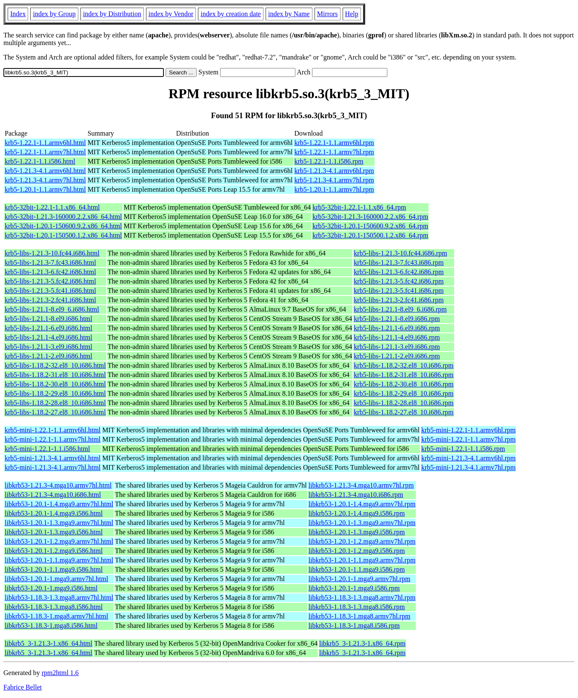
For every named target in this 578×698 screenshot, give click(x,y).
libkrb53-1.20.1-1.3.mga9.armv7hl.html (59, 522)
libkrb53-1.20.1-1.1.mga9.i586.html (54, 569)
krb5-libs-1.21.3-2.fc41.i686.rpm (399, 300)
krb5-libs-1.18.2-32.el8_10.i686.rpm (403, 365)
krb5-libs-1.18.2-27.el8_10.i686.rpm (403, 412)
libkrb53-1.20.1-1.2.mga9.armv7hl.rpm (362, 541)
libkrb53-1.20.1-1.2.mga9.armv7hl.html (59, 541)
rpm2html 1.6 (60, 672)
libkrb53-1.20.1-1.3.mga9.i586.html (54, 532)
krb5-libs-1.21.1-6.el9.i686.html (48, 328)
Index (18, 13)
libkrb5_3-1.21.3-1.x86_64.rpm (362, 643)
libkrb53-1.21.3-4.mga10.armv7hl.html (58, 485)
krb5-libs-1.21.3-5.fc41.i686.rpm (399, 290)
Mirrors (327, 13)
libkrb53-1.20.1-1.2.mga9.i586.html (54, 550)
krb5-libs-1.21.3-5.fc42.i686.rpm (399, 281)
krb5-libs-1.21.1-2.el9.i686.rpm (397, 356)
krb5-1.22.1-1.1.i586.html (40, 161)
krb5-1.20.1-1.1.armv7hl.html (45, 189)
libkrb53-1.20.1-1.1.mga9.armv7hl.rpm (362, 560)
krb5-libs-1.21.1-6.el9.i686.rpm (397, 328)
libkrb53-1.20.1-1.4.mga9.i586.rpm (357, 513)
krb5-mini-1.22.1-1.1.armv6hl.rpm (468, 430)
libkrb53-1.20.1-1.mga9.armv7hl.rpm (360, 578)
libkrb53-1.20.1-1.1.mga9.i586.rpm (357, 569)
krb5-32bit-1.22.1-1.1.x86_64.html (52, 207)
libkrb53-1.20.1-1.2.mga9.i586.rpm (357, 550)
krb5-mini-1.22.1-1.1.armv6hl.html (52, 430)
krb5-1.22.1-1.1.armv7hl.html (45, 152)
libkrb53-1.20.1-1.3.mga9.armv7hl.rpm (362, 522)
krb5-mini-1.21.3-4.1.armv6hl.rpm (468, 458)
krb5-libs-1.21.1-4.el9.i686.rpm (397, 337)
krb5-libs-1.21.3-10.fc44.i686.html (52, 253)
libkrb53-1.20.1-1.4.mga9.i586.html (54, 513)
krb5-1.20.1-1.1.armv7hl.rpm (334, 189)
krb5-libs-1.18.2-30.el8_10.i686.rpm (403, 384)
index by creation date (230, 13)
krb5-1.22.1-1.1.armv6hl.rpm (334, 142)
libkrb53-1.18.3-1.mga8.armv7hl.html (56, 616)
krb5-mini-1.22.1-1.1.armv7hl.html (52, 439)
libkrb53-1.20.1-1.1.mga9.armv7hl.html (59, 560)
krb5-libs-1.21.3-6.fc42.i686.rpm (399, 271)
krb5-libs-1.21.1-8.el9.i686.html (48, 318)
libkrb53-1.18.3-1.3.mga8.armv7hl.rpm (362, 597)
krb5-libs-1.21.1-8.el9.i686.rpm (397, 318)
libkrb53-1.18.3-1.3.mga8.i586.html (54, 606)
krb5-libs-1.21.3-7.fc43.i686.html (50, 262)
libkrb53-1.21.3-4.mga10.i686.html (53, 494)
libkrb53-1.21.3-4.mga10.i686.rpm (356, 494)
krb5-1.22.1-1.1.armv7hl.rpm (334, 152)
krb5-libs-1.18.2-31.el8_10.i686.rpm (403, 374)
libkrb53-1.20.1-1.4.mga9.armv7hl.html (59, 504)
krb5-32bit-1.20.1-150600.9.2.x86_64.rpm (370, 226)
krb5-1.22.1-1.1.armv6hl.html (45, 142)
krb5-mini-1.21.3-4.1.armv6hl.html (52, 458)
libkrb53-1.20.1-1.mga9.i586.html (51, 588)
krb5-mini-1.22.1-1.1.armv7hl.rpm (468, 439)
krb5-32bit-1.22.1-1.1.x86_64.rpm (359, 207)
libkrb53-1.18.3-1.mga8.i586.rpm (354, 625)
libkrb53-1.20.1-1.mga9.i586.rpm (354, 588)
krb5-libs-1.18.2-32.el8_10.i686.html (55, 365)
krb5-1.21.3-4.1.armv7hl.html (45, 180)
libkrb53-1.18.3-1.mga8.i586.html (51, 625)
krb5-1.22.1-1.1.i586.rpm (329, 161)
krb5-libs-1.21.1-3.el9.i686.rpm (397, 346)
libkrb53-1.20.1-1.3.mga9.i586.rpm (357, 532)
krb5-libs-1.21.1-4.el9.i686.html (48, 337)
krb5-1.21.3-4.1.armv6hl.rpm (334, 170)
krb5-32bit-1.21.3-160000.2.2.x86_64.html (63, 216)
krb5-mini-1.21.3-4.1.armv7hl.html (52, 467)
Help (351, 13)
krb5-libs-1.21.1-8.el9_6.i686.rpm (400, 309)
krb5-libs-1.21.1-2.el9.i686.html (48, 356)
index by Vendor (171, 13)
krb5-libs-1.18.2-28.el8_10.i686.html (55, 402)
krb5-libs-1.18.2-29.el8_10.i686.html (55, 393)
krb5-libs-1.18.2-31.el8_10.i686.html (55, 374)
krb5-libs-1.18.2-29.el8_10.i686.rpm (403, 393)
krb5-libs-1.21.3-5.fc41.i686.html (50, 290)
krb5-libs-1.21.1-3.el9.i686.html (48, 346)
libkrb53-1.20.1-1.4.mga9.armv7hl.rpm (362, 504)
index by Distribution (112, 13)
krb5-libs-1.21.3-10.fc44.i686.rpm (400, 253)
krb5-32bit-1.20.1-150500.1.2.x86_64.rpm (370, 235)
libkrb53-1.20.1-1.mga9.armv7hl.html (56, 578)
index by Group (54, 13)
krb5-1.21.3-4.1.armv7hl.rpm (334, 180)
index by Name (289, 13)
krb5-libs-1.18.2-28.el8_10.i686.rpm (403, 402)
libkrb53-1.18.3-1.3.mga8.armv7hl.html (59, 597)
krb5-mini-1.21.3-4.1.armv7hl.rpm (468, 467)
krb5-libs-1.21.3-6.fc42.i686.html (50, 271)
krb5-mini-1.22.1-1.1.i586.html (47, 448)
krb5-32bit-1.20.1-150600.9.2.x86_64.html (63, 226)
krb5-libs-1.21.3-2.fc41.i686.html (50, 300)
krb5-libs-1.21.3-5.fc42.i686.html (50, 281)
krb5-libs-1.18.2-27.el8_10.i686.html (55, 412)
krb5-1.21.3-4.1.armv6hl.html (45, 170)
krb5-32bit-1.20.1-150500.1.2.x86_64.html (63, 235)
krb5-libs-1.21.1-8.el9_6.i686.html (52, 309)
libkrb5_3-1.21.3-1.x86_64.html (48, 643)
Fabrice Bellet (22, 687)
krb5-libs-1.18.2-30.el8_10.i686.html (55, 384)
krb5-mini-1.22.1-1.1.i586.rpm (463, 448)
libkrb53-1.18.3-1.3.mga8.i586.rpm (357, 606)
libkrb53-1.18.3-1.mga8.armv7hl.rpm (360, 616)
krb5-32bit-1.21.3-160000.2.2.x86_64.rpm (370, 216)
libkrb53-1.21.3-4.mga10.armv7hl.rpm (361, 485)
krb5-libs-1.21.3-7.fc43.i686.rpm (399, 262)
